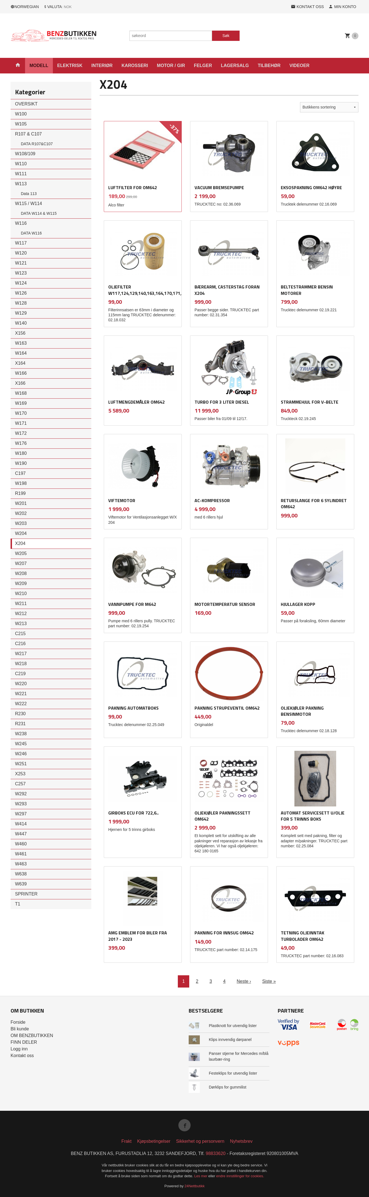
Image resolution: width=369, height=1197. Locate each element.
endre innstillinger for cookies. (240, 1176)
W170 (21, 413)
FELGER (203, 65)
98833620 (215, 1153)
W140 (21, 323)
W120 (21, 253)
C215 (20, 633)
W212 (21, 613)
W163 (21, 343)
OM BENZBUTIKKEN (32, 1035)
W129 (21, 313)
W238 (21, 733)
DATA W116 (31, 233)
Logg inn (19, 1049)
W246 (21, 753)
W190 (21, 463)
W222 (21, 703)
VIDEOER (299, 65)
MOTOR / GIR (171, 65)
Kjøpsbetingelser (153, 1141)
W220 (21, 683)
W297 (21, 813)
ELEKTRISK (70, 65)
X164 (20, 363)
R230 (20, 713)
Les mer (201, 1176)
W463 (21, 864)
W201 (21, 503)
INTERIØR (101, 65)
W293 (21, 803)
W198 (21, 483)
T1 (17, 904)
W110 (21, 163)
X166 (20, 383)
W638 (21, 874)
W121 (21, 263)
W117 (21, 243)
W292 (21, 793)
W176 (21, 443)
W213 (21, 623)
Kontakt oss (22, 1055)
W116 (21, 223)
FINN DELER (24, 1042)
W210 (21, 593)
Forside (18, 1022)
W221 (21, 693)
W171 (21, 423)
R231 (20, 723)
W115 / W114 (28, 203)
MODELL (38, 65)
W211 (21, 603)
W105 (21, 124)
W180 (21, 453)
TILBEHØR (269, 65)
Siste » (269, 981)
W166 (21, 373)
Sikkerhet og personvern (200, 1141)
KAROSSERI (135, 65)
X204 (20, 543)
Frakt (126, 1141)
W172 (21, 433)
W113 (21, 183)
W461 (21, 854)
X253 (20, 773)
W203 (21, 523)
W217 (21, 653)
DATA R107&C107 (37, 144)
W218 (21, 663)
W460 (21, 843)
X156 (20, 333)
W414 (21, 823)
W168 (21, 393)
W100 (21, 114)
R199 (20, 493)
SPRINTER (26, 894)
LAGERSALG (235, 65)
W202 (21, 513)
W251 (21, 763)
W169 (21, 403)
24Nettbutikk (194, 1186)
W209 (21, 583)
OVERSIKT (26, 104)
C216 (20, 643)
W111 (21, 173)
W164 (21, 353)
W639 (21, 884)
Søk (225, 35)
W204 (21, 533)
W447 (21, 833)
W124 (21, 283)
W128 (21, 303)
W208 (21, 573)
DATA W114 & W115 (39, 213)
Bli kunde (20, 1028)
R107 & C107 (28, 134)
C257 (20, 783)
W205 (21, 553)
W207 (21, 563)
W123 (21, 273)
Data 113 (29, 193)
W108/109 (25, 153)
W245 (21, 743)
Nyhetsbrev (241, 1141)
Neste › (244, 981)
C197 (20, 473)
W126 (21, 293)
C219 (20, 673)
